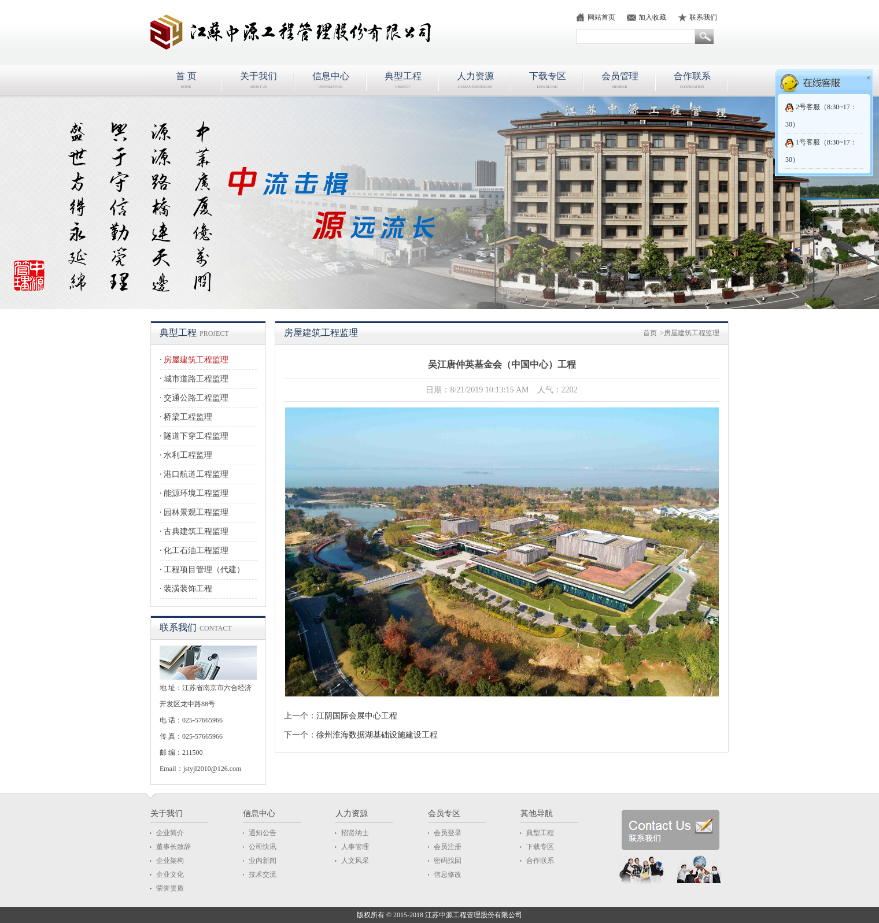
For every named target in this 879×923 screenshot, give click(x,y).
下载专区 (540, 847)
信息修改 (447, 874)
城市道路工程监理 (196, 379)
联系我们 (703, 17)
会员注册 (447, 847)
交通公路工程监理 (196, 398)
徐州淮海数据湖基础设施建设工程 (377, 735)
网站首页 (601, 17)
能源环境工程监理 (196, 493)
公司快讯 (262, 847)
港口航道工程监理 (196, 474)
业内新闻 (262, 861)
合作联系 (540, 861)
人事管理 (355, 847)
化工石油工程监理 (196, 550)
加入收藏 (652, 17)
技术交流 (262, 874)
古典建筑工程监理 (196, 531)
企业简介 (170, 833)
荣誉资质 (170, 888)
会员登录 (447, 833)
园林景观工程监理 (196, 512)
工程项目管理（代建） (204, 569)
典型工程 (540, 833)
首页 (650, 333)
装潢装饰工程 (188, 588)
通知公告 (262, 833)
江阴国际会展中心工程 (356, 715)
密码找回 (447, 861)
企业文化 (170, 874)
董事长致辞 (173, 847)
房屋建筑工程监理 (196, 359)
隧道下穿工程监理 (196, 436)
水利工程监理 (188, 455)
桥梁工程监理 (188, 417)
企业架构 (170, 861)
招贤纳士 (355, 833)
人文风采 (355, 861)
